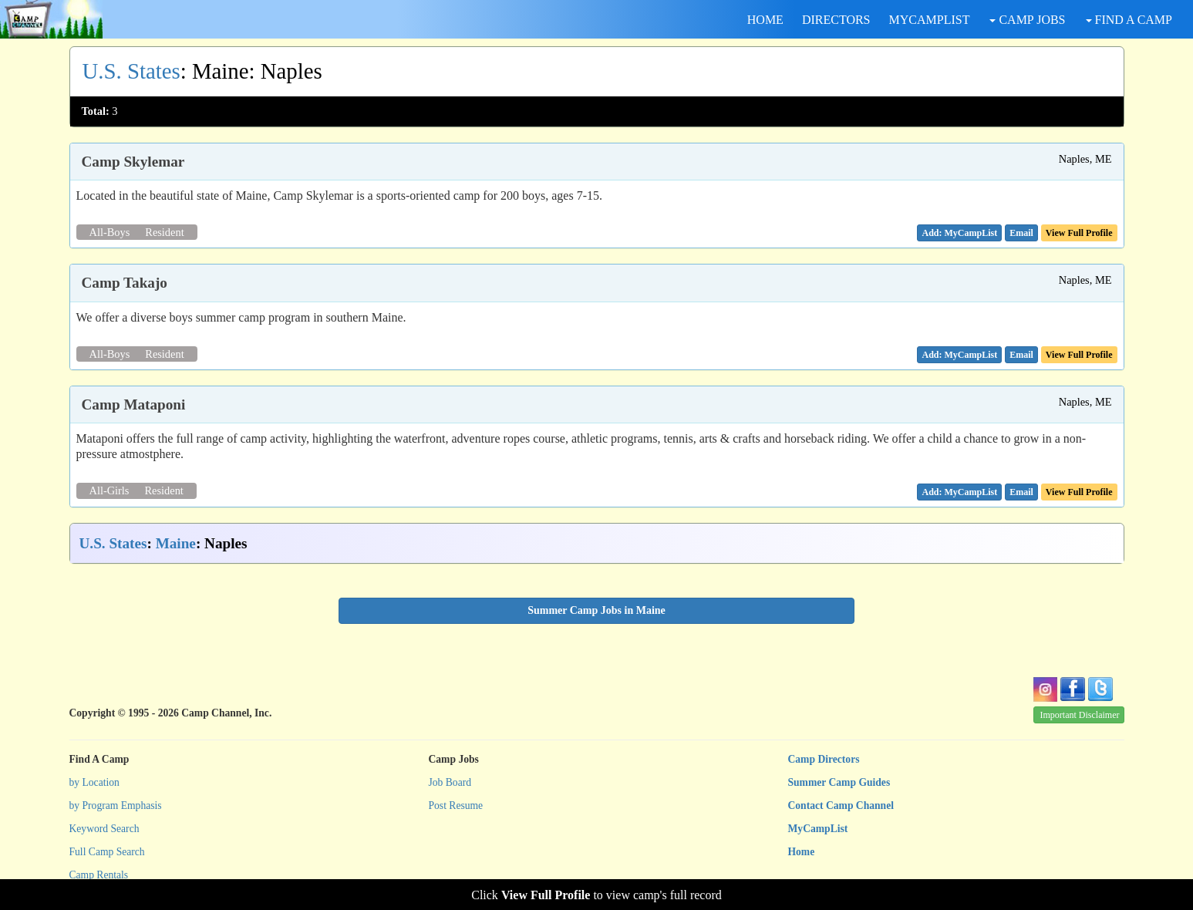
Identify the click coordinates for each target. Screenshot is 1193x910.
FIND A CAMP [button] (1129, 19)
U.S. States (131, 71)
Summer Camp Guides (839, 782)
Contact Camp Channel (841, 805)
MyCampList (818, 828)
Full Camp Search (107, 852)
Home (801, 852)
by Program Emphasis (115, 805)
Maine (176, 543)
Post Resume (456, 805)
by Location (94, 782)
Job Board (450, 782)
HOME (765, 19)
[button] (1021, 232)
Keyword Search (104, 828)
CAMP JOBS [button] (1027, 19)
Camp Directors (824, 759)
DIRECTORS (836, 19)
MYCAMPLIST (929, 19)
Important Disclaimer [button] (1080, 714)
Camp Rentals (99, 875)
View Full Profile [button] (1079, 233)
